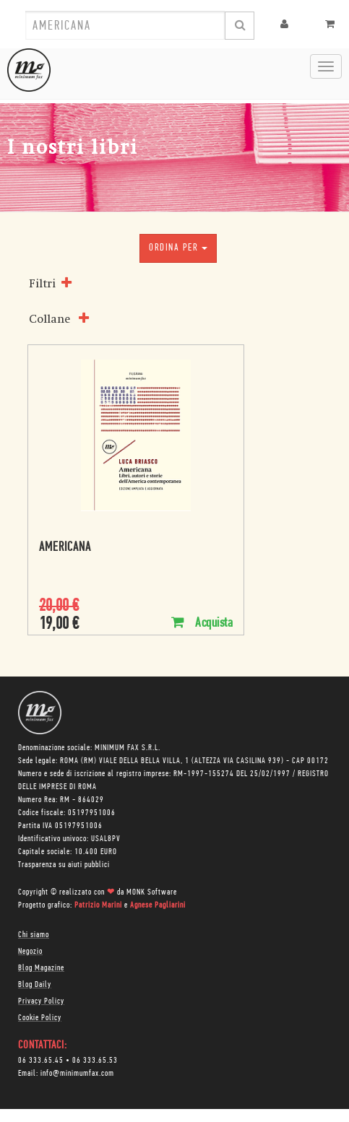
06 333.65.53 (95, 1060)
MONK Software (151, 892)
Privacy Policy (41, 1001)
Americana (65, 548)
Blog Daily (34, 984)
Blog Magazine (41, 968)
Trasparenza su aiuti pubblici (64, 865)
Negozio (30, 951)
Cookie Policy (39, 1018)
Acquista (202, 622)
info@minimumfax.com (77, 1073)
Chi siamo (33, 935)
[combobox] (125, 25)
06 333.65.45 (41, 1060)
